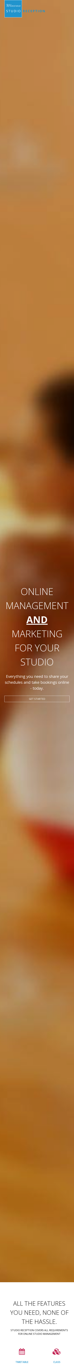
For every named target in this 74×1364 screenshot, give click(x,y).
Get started (37, 699)
